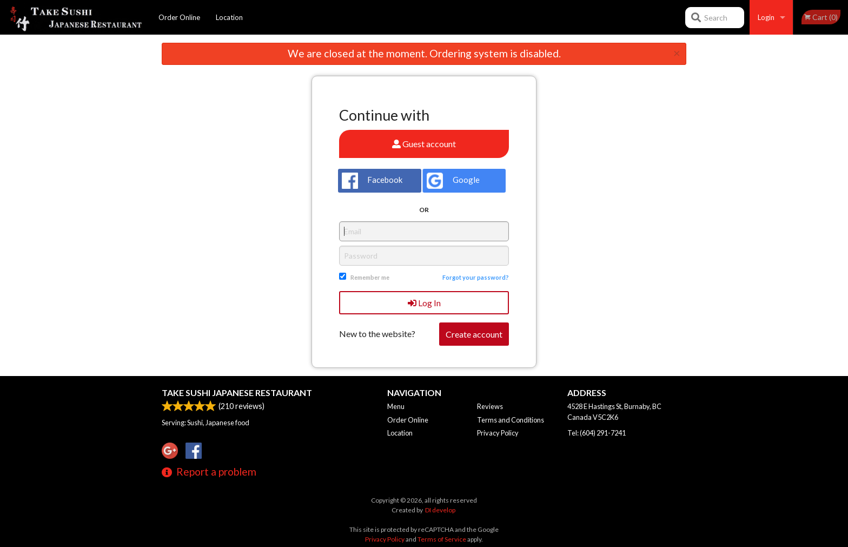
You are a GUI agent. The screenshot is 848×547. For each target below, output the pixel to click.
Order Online (179, 17)
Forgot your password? (475, 277)
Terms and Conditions (510, 420)
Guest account (424, 144)
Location (229, 17)
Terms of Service (442, 539)
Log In (424, 303)
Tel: (596, 433)
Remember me (369, 277)
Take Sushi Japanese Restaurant (237, 392)
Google (453, 181)
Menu (396, 406)
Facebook (372, 181)
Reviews (490, 406)
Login (766, 17)
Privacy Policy (498, 433)
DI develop (440, 510)
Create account (474, 334)
